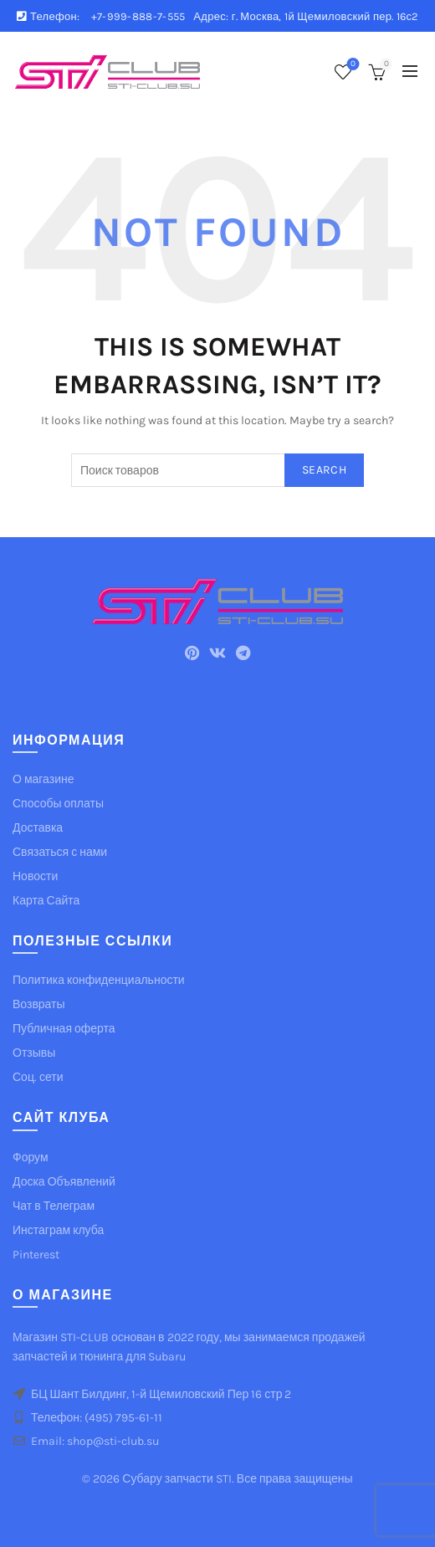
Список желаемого (351, 64)
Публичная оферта (64, 1029)
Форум (31, 1157)
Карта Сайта (46, 901)
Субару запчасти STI (176, 1479)
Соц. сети (38, 1077)
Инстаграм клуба (58, 1230)
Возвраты (39, 1004)
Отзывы (34, 1053)
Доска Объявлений (64, 1182)
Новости (35, 876)
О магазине (43, 779)
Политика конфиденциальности (99, 980)
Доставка (38, 828)
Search (324, 470)
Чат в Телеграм (54, 1206)
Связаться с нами (60, 852)
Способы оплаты (58, 804)
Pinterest (36, 1254)
